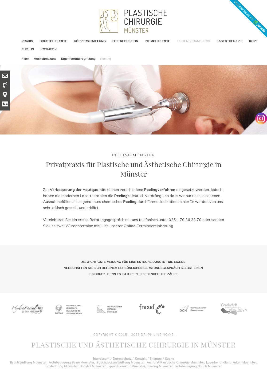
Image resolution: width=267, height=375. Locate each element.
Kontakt (141, 358)
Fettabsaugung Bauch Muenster (198, 366)
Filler (25, 58)
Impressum (101, 358)
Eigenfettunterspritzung (78, 58)
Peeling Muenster (160, 366)
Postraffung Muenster (61, 366)
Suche (169, 358)
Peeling (105, 58)
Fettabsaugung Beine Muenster (71, 362)
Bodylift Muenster (93, 366)
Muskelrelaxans (45, 58)
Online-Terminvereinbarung (148, 225)
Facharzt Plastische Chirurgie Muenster (175, 362)
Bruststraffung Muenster (28, 362)
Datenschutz (122, 358)
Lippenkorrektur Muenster (126, 366)
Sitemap (156, 358)
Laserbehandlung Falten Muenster (231, 362)
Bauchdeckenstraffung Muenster (120, 362)
